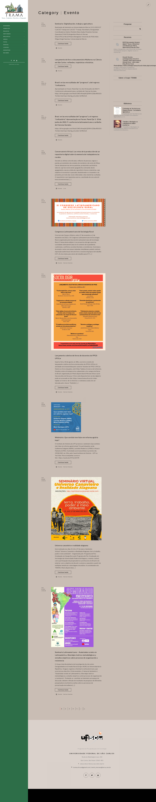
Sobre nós (6, 28)
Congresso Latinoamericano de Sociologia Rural (74, 232)
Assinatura (6, 50)
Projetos (6, 31)
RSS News (6, 52)
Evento (60, 48)
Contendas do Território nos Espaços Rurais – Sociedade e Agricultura (132, 110)
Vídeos (5, 39)
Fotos (5, 42)
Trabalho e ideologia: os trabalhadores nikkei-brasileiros (130, 123)
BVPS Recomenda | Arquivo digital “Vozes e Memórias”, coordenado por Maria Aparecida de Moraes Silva (131, 44)
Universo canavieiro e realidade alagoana (71, 545)
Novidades (6, 25)
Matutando (7, 33)
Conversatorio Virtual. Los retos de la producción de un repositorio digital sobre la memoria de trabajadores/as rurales (77, 154)
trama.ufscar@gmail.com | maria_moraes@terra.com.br (92, 767)
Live (64, 188)
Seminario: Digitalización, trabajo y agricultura (74, 24)
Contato (6, 47)
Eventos (5, 44)
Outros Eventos (68, 262)
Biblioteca (6, 36)
